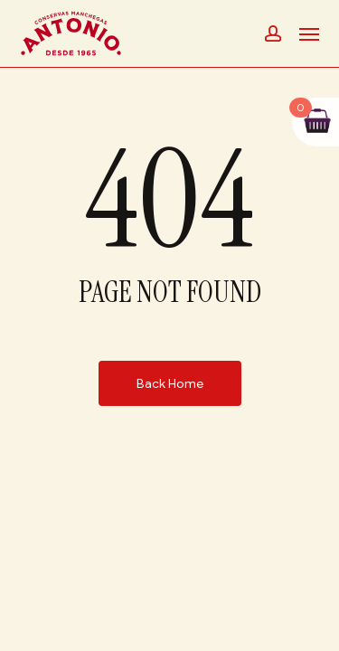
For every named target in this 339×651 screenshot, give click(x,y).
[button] (309, 33)
